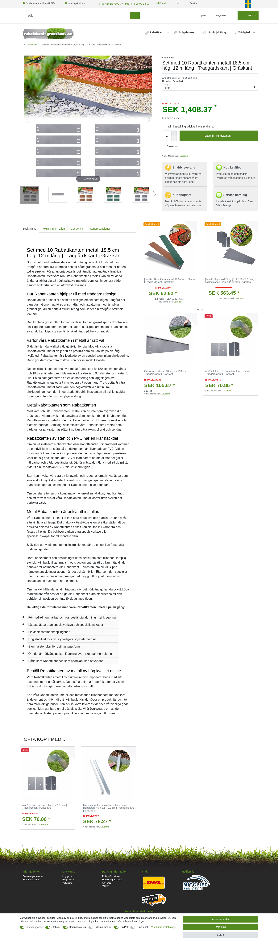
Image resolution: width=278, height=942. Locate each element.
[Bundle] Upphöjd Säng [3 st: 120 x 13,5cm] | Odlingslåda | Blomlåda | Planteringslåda (230, 280)
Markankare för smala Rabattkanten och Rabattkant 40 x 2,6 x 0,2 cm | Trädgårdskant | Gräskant (108, 807)
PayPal (124, 927)
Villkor (105, 885)
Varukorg (67, 882)
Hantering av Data (112, 878)
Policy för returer (111, 875)
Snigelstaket (187, 32)
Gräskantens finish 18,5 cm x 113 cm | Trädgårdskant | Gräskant (165, 372)
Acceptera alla (220, 919)
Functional (142, 927)
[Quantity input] (166, 135)
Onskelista (171, 146)
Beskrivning (29, 228)
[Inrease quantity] (174, 132)
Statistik (56, 927)
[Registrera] (219, 15)
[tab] (29, 228)
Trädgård (245, 32)
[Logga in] (201, 15)
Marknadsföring (77, 927)
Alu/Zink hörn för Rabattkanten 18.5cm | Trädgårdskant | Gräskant (227, 372)
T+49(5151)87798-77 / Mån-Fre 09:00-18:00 (120, 3)
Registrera (68, 878)
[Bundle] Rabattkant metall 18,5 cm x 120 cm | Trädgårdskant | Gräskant (169, 280)
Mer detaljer (77, 228)
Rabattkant (157, 32)
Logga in (67, 875)
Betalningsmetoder (33, 875)
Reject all (220, 926)
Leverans (183, 155)
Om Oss (106, 882)
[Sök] (77, 15)
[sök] (134, 15)
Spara (220, 934)
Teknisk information (53, 228)
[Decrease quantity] (174, 138)
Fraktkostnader (31, 878)
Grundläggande (34, 927)
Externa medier (102, 927)
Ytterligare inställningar (163, 927)
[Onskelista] (233, 15)
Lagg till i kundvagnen (230, 135)
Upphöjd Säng (217, 32)
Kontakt (157, 3)
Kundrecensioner (100, 228)
